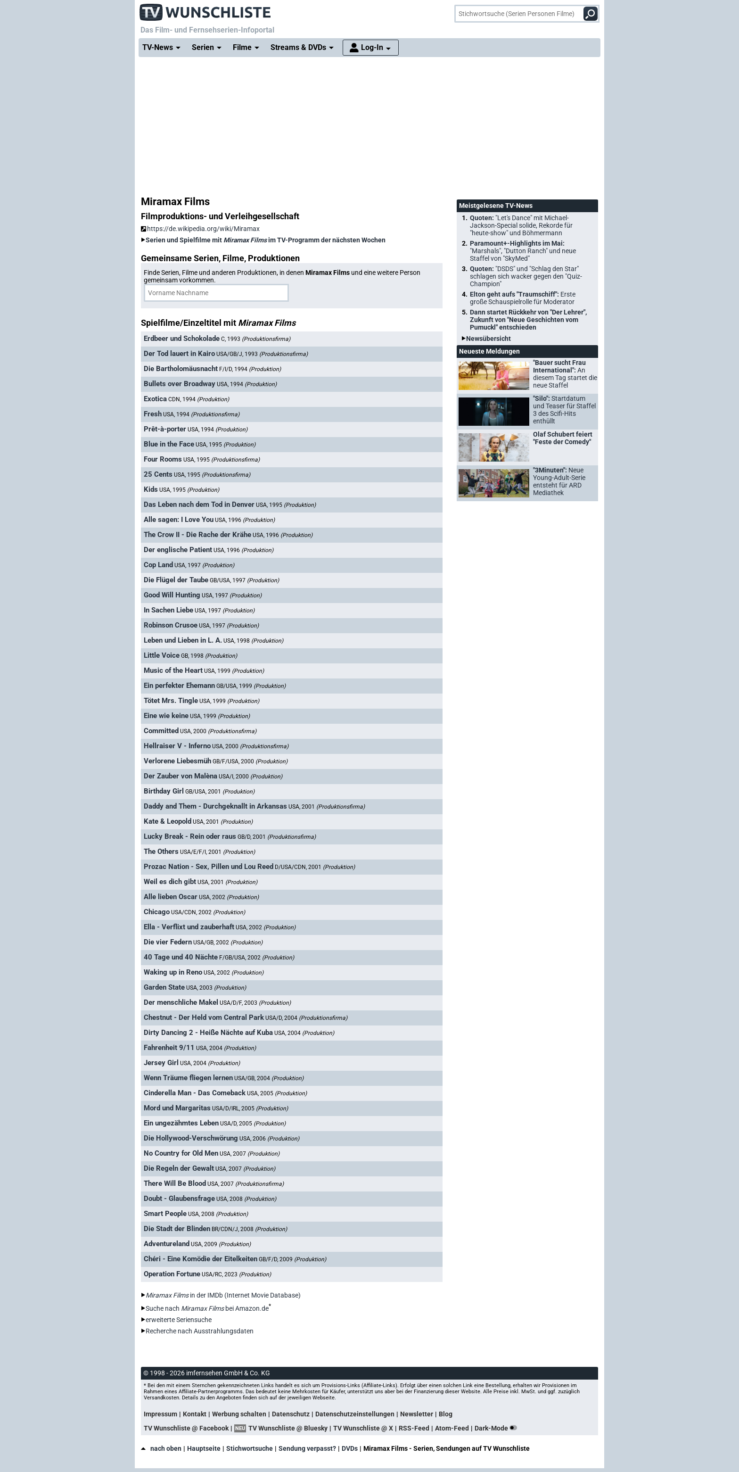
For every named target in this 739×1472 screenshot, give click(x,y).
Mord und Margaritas (177, 1108)
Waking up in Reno (173, 972)
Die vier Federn (168, 942)
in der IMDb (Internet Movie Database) (223, 1295)
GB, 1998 (209, 656)
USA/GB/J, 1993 (262, 354)
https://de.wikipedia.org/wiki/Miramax (200, 228)
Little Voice (162, 655)
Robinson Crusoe (170, 625)
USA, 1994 (247, 384)
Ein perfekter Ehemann (179, 685)
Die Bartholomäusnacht (181, 368)
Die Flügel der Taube (176, 580)
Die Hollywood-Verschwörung (191, 1138)
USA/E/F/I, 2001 (217, 852)
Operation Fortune (172, 1274)
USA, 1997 (204, 565)
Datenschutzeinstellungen (354, 1414)
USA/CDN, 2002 (208, 912)
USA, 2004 (304, 1033)
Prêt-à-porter (165, 429)
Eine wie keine (166, 715)
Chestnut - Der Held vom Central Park (204, 1017)
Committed (161, 731)
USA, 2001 (326, 806)
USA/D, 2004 (306, 1018)
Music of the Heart (173, 670)
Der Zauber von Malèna (180, 776)
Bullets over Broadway (179, 384)
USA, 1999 (234, 671)
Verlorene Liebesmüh (177, 761)
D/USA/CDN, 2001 (315, 867)
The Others (161, 851)
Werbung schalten (239, 1414)
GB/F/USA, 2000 (250, 761)
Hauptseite (204, 1448)
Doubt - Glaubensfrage (179, 1198)
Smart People (165, 1213)
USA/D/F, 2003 (255, 1003)
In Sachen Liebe (168, 610)
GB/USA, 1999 (251, 686)
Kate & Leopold (167, 821)
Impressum (160, 1414)
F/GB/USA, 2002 (256, 957)
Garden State (164, 987)
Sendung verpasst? (307, 1448)
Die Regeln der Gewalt (179, 1168)
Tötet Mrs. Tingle (171, 700)
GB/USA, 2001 (220, 791)
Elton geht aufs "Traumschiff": (522, 298)
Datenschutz (291, 1414)
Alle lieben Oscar (170, 897)
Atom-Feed (452, 1428)
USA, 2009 (221, 1244)
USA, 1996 (245, 520)
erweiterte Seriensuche (179, 1319)
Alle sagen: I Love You (178, 519)
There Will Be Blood (175, 1183)
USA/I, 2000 (250, 776)
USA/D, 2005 (253, 1123)
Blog (445, 1414)
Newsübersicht (488, 338)
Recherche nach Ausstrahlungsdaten (200, 1331)
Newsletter (416, 1414)
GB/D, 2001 (277, 837)
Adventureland (166, 1244)
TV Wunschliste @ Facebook (186, 1428)
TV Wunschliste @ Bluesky (288, 1428)
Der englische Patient (178, 550)
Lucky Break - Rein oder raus (190, 836)
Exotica (155, 399)
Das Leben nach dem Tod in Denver (199, 504)
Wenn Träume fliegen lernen (188, 1078)
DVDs (350, 1448)
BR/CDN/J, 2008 (249, 1229)
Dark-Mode (498, 1428)
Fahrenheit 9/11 (169, 1047)
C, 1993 (255, 339)
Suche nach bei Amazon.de (207, 1308)
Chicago (157, 912)
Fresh (153, 414)
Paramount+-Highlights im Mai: (523, 251)
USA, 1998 (253, 640)
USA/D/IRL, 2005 (250, 1108)
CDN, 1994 (198, 399)
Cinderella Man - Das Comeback (195, 1093)
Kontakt (194, 1414)
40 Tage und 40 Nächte (181, 957)
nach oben (161, 1448)
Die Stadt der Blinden (177, 1228)
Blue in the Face (169, 444)
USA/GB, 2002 (228, 942)
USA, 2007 (249, 1153)
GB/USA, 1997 (244, 580)
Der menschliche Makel (181, 1002)
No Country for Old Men (181, 1153)
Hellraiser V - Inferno (177, 746)
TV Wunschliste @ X (363, 1428)
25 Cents (158, 474)
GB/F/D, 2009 (292, 1259)
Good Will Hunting (172, 595)
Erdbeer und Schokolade (182, 338)
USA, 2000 (218, 731)
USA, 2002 (229, 897)
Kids (151, 489)
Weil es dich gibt (170, 881)
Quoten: (521, 225)
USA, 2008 (246, 1199)
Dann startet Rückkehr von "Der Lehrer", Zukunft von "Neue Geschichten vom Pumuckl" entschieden (528, 319)
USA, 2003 (216, 987)
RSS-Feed (414, 1428)
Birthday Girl (164, 791)
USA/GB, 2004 (269, 1078)
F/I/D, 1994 (250, 369)
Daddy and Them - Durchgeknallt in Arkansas (215, 806)
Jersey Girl (161, 1063)
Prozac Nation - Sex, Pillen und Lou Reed (208, 866)
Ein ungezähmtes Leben (181, 1123)
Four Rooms (163, 459)
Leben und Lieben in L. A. (183, 640)
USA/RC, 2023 (236, 1274)
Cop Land (158, 565)
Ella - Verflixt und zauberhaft (189, 927)
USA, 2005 (277, 1093)
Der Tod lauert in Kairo (179, 353)
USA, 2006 (269, 1138)
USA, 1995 (225, 444)
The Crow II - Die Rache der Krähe (197, 534)
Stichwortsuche (249, 1448)
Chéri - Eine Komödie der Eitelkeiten (200, 1259)
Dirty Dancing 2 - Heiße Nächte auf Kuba (208, 1032)
